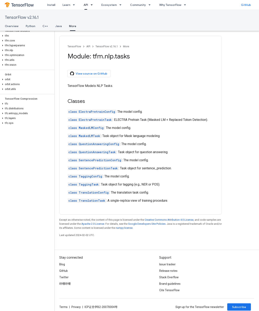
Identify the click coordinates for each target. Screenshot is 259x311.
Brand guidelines (169, 283)
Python (30, 26)
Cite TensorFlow (169, 290)
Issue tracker (167, 264)
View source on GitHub (88, 74)
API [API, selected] (86, 5)
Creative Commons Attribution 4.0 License (169, 219)
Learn (66, 5)
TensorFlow (74, 46)
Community (138, 5)
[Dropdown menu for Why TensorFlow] (186, 5)
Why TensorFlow (170, 5)
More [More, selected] (72, 26)
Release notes (168, 270)
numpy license (124, 227)
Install (51, 5)
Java (58, 26)
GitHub (246, 5)
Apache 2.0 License (92, 223)
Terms (63, 307)
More (126, 46)
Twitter (64, 277)
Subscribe (239, 307)
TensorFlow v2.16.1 (22, 17)
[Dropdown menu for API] (93, 5)
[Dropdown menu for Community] (151, 5)
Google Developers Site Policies (147, 223)
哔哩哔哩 (65, 283)
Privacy (76, 307)
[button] (26, 35)
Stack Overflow (169, 277)
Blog (62, 264)
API (88, 46)
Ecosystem (109, 5)
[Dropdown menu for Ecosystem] (121, 5)
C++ (45, 26)
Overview (11, 26)
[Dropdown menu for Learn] (75, 5)
